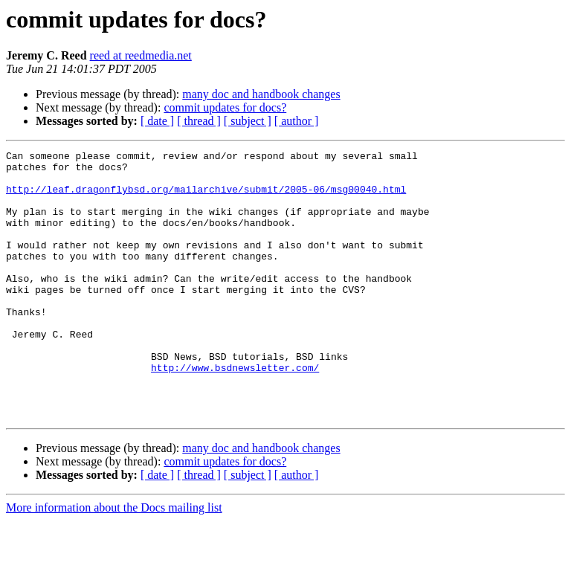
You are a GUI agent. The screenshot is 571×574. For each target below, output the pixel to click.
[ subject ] (247, 121)
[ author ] (296, 121)
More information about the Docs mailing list (114, 561)
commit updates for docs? (225, 107)
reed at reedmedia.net (141, 55)
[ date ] (157, 121)
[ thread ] (199, 121)
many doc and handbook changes (261, 94)
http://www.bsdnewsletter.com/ (235, 412)
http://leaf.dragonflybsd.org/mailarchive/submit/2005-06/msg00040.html (206, 197)
